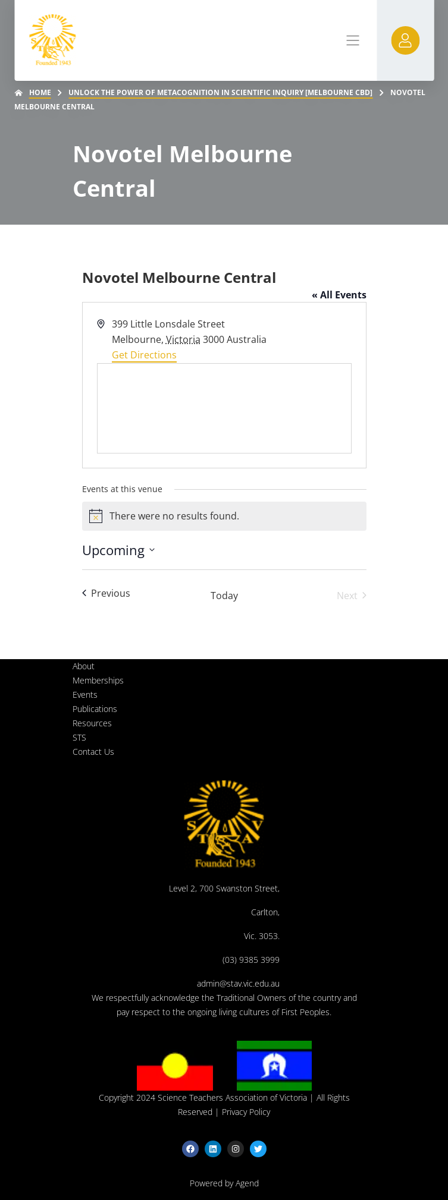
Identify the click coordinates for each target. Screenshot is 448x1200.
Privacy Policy (246, 1111)
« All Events (339, 294)
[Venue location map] (224, 408)
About (84, 666)
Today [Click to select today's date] (224, 595)
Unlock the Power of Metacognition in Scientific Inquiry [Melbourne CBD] (220, 92)
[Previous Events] (106, 593)
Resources (92, 723)
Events (85, 694)
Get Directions (144, 354)
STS (79, 737)
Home (40, 92)
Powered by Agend (224, 1183)
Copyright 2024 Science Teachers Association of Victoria (203, 1097)
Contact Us (93, 751)
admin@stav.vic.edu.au (238, 983)
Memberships (98, 680)
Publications (95, 708)
